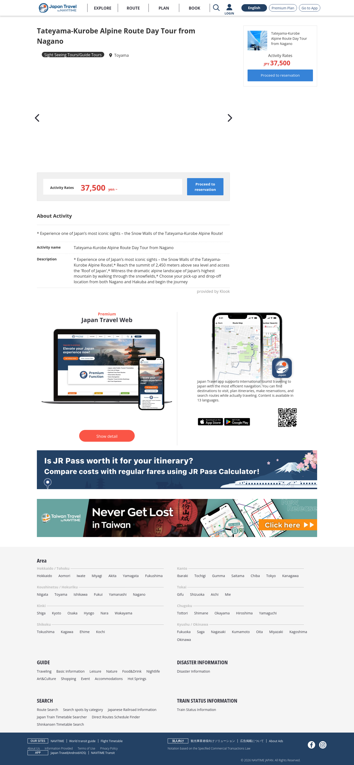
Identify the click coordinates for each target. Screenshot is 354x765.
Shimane (201, 613)
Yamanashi (118, 594)
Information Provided (59, 748)
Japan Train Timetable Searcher (62, 717)
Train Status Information (196, 709)
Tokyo (271, 575)
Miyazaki (276, 631)
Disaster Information (193, 671)
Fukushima (153, 575)
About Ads (276, 741)
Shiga (41, 613)
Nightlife (153, 671)
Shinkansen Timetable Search (60, 724)
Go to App (310, 8)
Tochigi (200, 575)
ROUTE (133, 8)
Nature (111, 671)
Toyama (121, 55)
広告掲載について (252, 741)
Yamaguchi (268, 613)
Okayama (222, 613)
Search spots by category (83, 709)
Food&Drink (131, 671)
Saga (201, 631)
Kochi (100, 631)
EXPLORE (102, 8)
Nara (104, 613)
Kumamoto (241, 631)
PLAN (164, 8)
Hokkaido (44, 575)
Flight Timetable (112, 741)
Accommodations (109, 678)
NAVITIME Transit (103, 753)
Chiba (255, 575)
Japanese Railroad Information (132, 709)
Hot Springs (137, 678)
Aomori (64, 575)
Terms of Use (86, 748)
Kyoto (56, 613)
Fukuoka (184, 631)
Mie (228, 594)
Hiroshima (244, 613)
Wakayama (123, 613)
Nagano (139, 594)
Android (73, 753)
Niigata (42, 594)
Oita (259, 631)
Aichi (215, 594)
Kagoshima (298, 631)
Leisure (95, 671)
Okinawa (184, 639)
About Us (34, 748)
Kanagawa (290, 575)
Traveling (44, 671)
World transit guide (82, 741)
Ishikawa (80, 594)
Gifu (180, 594)
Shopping (68, 678)
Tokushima (46, 631)
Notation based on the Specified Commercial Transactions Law (209, 748)
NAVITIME (57, 741)
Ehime (85, 631)
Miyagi (97, 575)
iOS (82, 753)
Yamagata (131, 575)
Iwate (81, 575)
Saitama (237, 575)
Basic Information (70, 671)
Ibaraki (182, 575)
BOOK (194, 8)
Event (85, 678)
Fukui (98, 594)
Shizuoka (197, 594)
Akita (112, 575)
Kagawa (67, 631)
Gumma (218, 575)
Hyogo (89, 613)
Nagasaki (218, 631)
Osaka (72, 613)
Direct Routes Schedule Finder (116, 717)
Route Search (47, 709)
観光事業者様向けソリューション (213, 741)
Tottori (182, 613)
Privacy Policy (109, 748)
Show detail (107, 436)
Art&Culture (46, 678)
